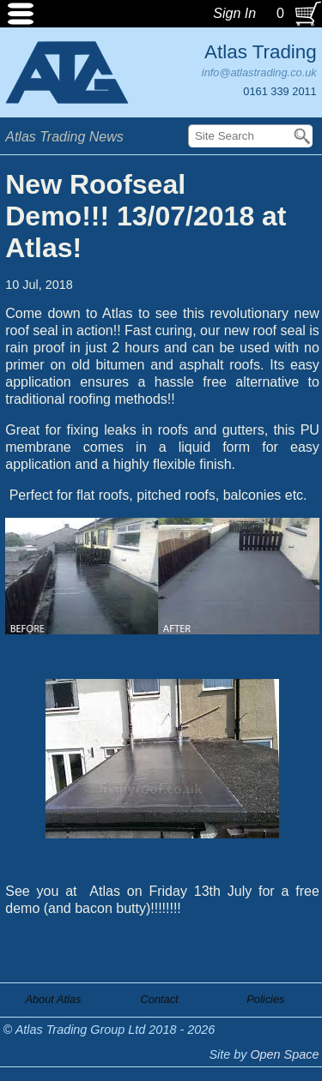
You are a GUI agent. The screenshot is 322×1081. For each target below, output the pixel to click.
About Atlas (53, 999)
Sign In (234, 13)
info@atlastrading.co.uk (259, 72)
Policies (265, 999)
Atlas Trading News (64, 136)
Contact (160, 999)
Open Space (284, 1054)
